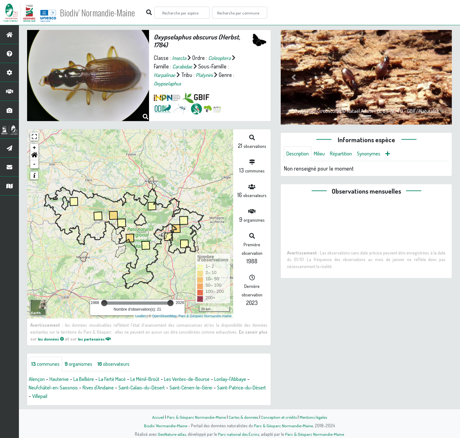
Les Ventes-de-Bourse (204, 379)
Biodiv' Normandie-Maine (103, 12)
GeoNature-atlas (170, 434)
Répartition (346, 153)
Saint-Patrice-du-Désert (56, 396)
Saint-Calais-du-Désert (176, 387)
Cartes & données (242, 417)
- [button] (34, 164)
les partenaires (100, 339)
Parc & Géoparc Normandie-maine (205, 316)
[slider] (104, 303)
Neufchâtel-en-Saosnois (79, 387)
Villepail (95, 396)
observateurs (121, 364)
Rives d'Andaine (128, 387)
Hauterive (62, 379)
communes (46, 364)
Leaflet (140, 316)
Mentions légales (316, 417)
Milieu (323, 153)
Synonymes (377, 153)
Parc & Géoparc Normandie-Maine (194, 417)
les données (52, 339)
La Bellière (89, 379)
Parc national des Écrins (238, 434)
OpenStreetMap (164, 316)
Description (299, 153)
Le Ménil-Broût (157, 379)
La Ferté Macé (121, 379)
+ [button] (34, 148)
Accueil (154, 417)
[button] (34, 156)
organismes (82, 364)
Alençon (38, 379)
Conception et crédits (279, 417)
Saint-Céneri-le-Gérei (230, 387)
